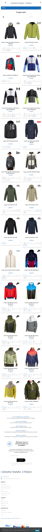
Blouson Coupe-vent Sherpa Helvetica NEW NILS (10, 43)
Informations (3, 484)
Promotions (3, 505)
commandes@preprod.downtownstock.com (11, 478)
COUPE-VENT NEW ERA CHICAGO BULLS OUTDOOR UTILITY (10, 173)
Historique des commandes (6, 512)
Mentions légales (4, 491)
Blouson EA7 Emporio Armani (31, 42)
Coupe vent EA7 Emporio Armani (10, 141)
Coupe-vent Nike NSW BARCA (31, 270)
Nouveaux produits (4, 501)
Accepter (37, 530)
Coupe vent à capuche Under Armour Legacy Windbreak (31, 76)
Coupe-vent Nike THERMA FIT (31, 401)
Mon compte (3, 510)
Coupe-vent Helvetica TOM (10, 204)
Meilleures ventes (4, 503)
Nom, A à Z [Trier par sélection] (35, 17)
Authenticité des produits (6, 487)
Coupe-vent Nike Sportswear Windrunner (10, 303)
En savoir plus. (32, 530)
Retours (2, 489)
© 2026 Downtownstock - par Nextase (21, 524)
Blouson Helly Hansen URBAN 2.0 (10, 75)
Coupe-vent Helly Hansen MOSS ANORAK (31, 142)
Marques (2, 500)
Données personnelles (5, 493)
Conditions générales (5, 486)
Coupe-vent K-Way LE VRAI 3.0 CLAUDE (10, 270)
